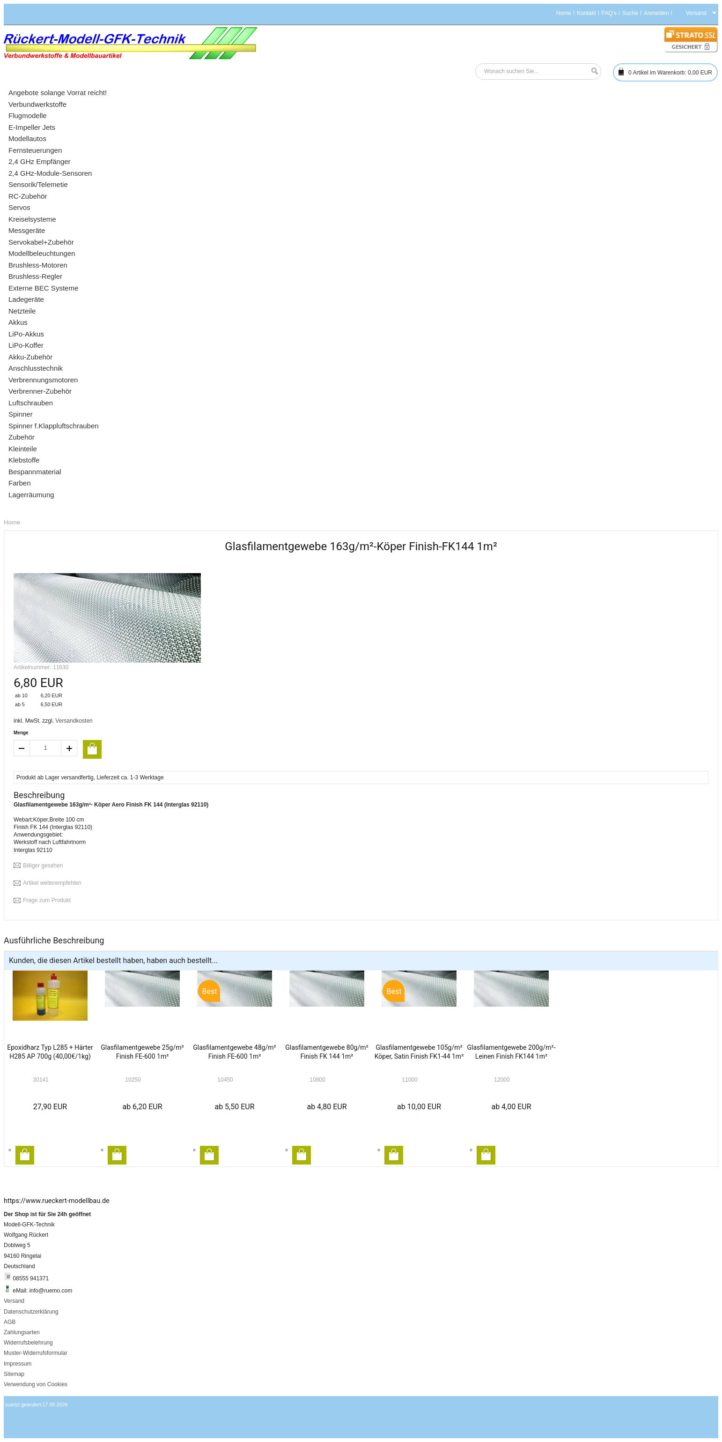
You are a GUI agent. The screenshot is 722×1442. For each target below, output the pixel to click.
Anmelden (656, 13)
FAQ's (609, 13)
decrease (21, 748)
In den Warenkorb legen (24, 1155)
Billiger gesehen (43, 865)
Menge (21, 732)
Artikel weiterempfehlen (52, 883)
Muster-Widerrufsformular (35, 1353)
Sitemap (14, 1374)
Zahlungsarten (22, 1332)
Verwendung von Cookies (35, 1384)
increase (69, 748)
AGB (9, 1322)
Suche (630, 13)
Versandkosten (73, 720)
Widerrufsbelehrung (28, 1342)
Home (563, 13)
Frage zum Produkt (47, 900)
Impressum (17, 1363)
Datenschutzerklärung (31, 1311)
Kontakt (586, 13)
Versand (14, 1301)
